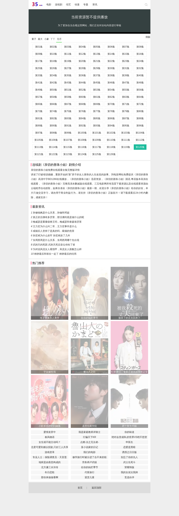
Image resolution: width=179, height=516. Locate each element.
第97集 (39, 132)
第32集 (140, 68)
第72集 (140, 104)
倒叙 (148, 37)
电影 (48, 4)
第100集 (82, 132)
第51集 (68, 89)
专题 (86, 4)
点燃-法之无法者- (89, 442)
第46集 (111, 82)
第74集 (53, 111)
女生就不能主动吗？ (50, 442)
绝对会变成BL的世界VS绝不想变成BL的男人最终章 (129, 437)
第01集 (39, 46)
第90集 (53, 125)
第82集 (53, 118)
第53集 (97, 89)
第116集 (82, 147)
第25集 (39, 68)
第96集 (140, 125)
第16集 (140, 54)
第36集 (82, 75)
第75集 (68, 111)
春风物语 (49, 437)
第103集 (125, 132)
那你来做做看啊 (49, 477)
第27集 (68, 68)
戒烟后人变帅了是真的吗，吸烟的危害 (53, 231)
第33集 (39, 75)
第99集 (68, 132)
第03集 (68, 46)
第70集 (111, 104)
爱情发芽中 (50, 432)
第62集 (111, 97)
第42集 (53, 82)
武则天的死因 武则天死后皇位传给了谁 (54, 244)
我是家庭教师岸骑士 (89, 432)
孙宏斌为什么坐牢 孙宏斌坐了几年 (51, 235)
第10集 (53, 54)
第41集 (39, 82)
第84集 (82, 118)
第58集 (53, 97)
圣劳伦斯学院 (89, 426)
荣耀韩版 (129, 467)
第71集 (126, 104)
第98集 (53, 132)
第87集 (126, 118)
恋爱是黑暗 (129, 447)
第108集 (82, 140)
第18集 (53, 61)
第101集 (96, 132)
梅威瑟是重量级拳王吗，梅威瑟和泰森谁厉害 (57, 221)
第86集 (111, 118)
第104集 (140, 132)
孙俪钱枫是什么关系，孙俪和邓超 (51, 212)
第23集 (126, 61)
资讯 (94, 4)
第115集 (67, 147)
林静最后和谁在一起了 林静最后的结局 (55, 254)
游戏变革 (49, 452)
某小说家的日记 (89, 447)
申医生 (129, 442)
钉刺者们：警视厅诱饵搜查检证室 (129, 372)
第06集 (111, 46)
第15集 (126, 54)
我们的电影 (89, 452)
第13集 (97, 54)
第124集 (82, 154)
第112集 (140, 140)
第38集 (111, 75)
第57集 (39, 97)
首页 (80, 487)
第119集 (125, 147)
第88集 (140, 118)
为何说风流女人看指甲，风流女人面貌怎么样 (57, 249)
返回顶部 (96, 487)
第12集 (82, 54)
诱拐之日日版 (129, 452)
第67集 (68, 104)
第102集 (111, 132)
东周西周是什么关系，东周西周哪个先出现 (56, 240)
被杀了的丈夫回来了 (129, 318)
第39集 (126, 75)
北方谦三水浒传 (49, 467)
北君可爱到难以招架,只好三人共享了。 (49, 447)
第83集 (68, 118)
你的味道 (129, 432)
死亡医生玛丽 (129, 426)
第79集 (126, 111)
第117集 (96, 147)
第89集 (39, 125)
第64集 (140, 97)
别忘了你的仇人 (129, 457)
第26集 (53, 68)
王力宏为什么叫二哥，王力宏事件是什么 (55, 226)
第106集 (53, 140)
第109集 (96, 140)
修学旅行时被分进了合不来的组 (89, 457)
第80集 (140, 111)
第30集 (111, 68)
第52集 (82, 89)
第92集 (82, 125)
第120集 (140, 147)
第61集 (97, 97)
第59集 (68, 97)
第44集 (82, 82)
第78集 (111, 111)
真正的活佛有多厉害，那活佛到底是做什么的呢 (58, 217)
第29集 (97, 68)
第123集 (67, 154)
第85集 (97, 118)
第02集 (53, 46)
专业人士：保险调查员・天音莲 (50, 457)
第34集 (53, 75)
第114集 (53, 147)
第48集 (140, 82)
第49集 (39, 89)
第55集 (126, 89)
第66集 (53, 104)
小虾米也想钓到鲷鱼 (50, 426)
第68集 (82, 104)
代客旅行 (89, 472)
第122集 (53, 154)
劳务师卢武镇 (89, 462)
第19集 (68, 61)
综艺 (68, 4)
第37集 (97, 75)
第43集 (68, 82)
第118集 (111, 147)
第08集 (140, 46)
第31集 (126, 68)
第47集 (126, 82)
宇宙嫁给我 (50, 372)
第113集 (38, 147)
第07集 (126, 46)
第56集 (140, 89)
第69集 (97, 104)
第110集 (111, 140)
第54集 (111, 89)
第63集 (126, 97)
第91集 (68, 125)
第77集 (97, 111)
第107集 (67, 140)
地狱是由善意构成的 (50, 462)
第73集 (39, 111)
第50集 (53, 89)
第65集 (39, 104)
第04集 (82, 46)
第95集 (126, 125)
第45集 (97, 82)
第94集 (111, 125)
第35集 (68, 75)
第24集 (140, 61)
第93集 (97, 125)
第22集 (111, 61)
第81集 (39, 118)
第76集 (82, 111)
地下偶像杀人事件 (49, 318)
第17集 (39, 61)
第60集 (82, 97)
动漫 (77, 4)
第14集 (111, 54)
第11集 (68, 54)
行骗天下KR (89, 437)
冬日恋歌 (49, 472)
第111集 (125, 140)
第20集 (82, 61)
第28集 (82, 68)
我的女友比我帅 (129, 472)
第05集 (97, 46)
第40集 (140, 75)
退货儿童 (89, 477)
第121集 (38, 154)
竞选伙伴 (129, 477)
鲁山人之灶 (89, 372)
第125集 (96, 154)
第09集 (39, 54)
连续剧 (58, 4)
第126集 (111, 154)
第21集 (97, 61)
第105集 (38, 140)
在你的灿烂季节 (89, 318)
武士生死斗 (129, 462)
